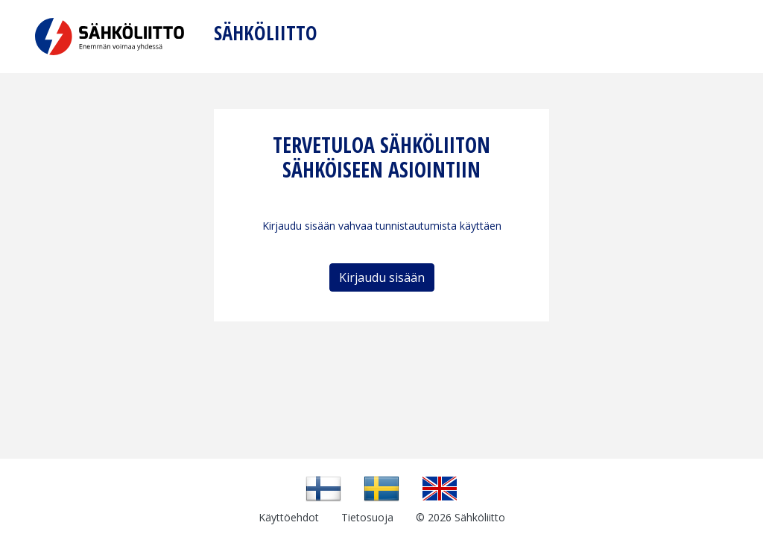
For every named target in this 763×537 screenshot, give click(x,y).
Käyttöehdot (289, 517)
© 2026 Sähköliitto (460, 517)
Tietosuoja (367, 517)
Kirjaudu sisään (382, 277)
